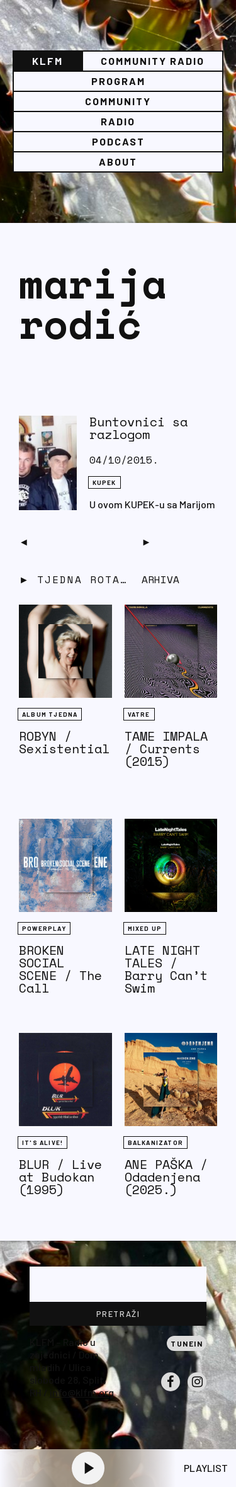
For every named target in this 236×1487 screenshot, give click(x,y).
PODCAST (118, 141)
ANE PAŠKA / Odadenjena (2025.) (166, 1177)
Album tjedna (49, 714)
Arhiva (160, 579)
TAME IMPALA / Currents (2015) (166, 748)
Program (118, 81)
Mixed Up (145, 928)
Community (118, 101)
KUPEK (104, 482)
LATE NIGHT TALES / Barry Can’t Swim (166, 969)
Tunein (187, 1343)
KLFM (47, 61)
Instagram (197, 1390)
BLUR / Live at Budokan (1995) (60, 1177)
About (118, 162)
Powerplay (44, 928)
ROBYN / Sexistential (64, 742)
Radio (118, 121)
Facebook (170, 1390)
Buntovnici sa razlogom (138, 428)
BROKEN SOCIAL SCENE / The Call (60, 969)
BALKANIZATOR (155, 1142)
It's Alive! (42, 1142)
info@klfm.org (82, 1392)
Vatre (139, 714)
